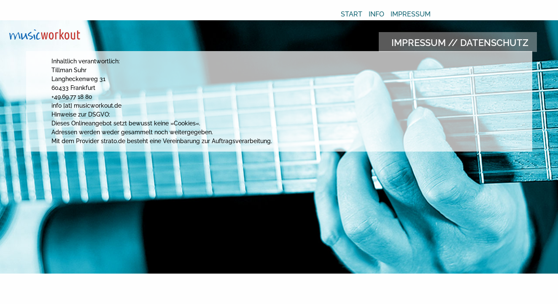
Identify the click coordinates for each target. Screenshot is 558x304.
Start (351, 14)
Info (376, 14)
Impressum (411, 14)
